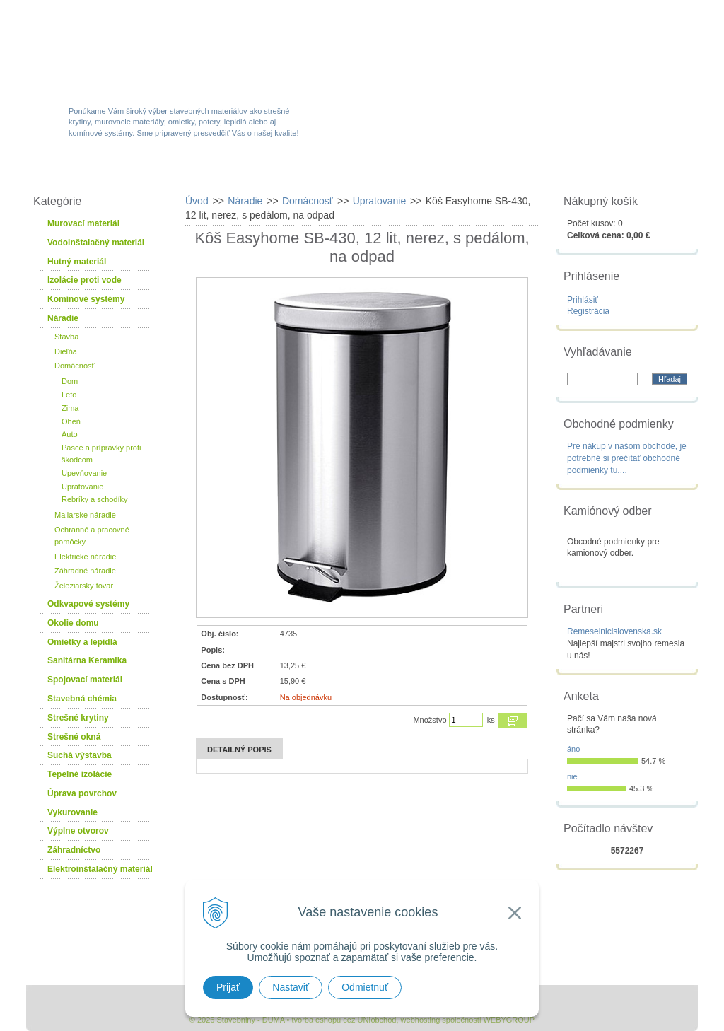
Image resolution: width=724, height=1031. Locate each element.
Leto (69, 394)
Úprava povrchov (82, 793)
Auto (70, 434)
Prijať (228, 987)
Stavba (66, 336)
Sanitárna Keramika (87, 660)
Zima (70, 408)
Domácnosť (74, 365)
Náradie (62, 318)
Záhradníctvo (73, 850)
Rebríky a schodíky (95, 499)
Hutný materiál (76, 262)
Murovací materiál (83, 223)
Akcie (275, 171)
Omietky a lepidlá (82, 642)
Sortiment (188, 171)
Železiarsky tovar (83, 585)
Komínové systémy (85, 299)
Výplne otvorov (78, 831)
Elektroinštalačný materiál (100, 869)
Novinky (357, 171)
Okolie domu (73, 623)
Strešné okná (73, 737)
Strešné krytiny (78, 718)
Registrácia (588, 311)
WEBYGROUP (509, 1019)
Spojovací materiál (84, 680)
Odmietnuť (364, 987)
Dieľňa (65, 351)
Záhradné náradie (85, 570)
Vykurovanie (72, 812)
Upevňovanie (84, 473)
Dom (70, 381)
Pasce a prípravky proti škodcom (101, 453)
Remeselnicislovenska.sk (614, 631)
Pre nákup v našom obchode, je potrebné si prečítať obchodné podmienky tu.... (627, 458)
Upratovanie (82, 486)
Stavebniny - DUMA (149, 51)
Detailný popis (239, 749)
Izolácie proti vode (84, 280)
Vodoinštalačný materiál (95, 242)
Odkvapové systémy (88, 604)
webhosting (420, 1019)
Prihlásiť (582, 300)
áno (573, 749)
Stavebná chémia (82, 699)
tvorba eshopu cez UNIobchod (343, 1019)
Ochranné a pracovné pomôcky (91, 535)
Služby (443, 171)
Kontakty (618, 171)
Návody (528, 171)
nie (572, 776)
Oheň (71, 421)
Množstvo (429, 720)
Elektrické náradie (85, 556)
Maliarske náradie (85, 515)
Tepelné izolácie (79, 774)
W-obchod (89, 171)
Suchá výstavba (79, 755)
